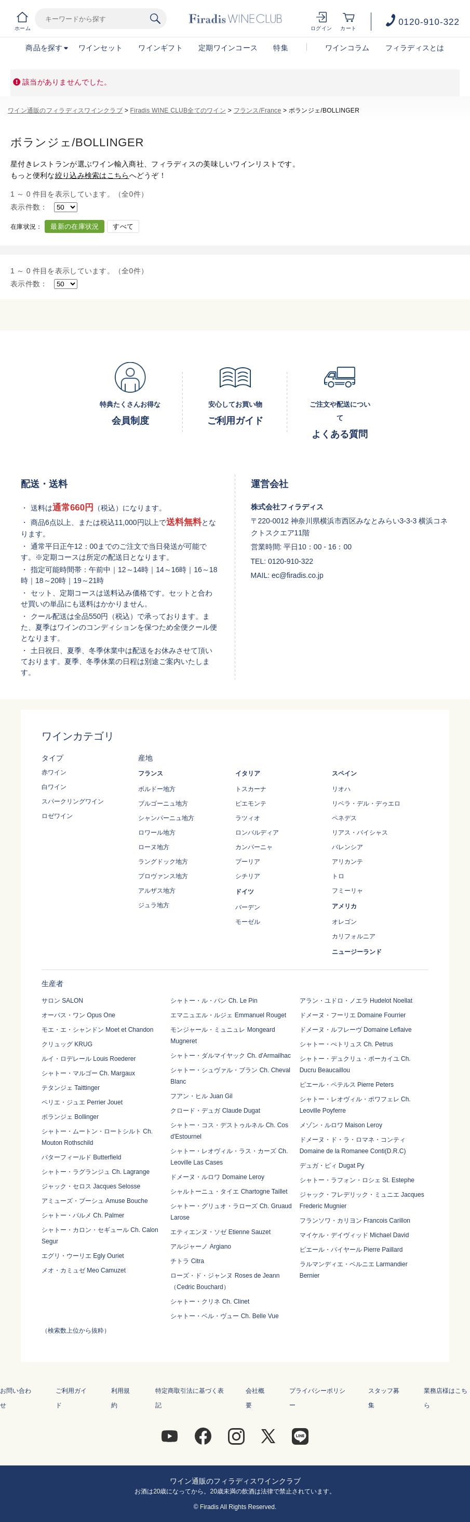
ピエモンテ (250, 803)
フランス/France (257, 110)
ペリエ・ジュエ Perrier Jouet (82, 1102)
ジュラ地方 (153, 905)
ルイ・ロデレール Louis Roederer (89, 1058)
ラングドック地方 (163, 861)
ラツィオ (247, 818)
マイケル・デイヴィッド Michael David (354, 1235)
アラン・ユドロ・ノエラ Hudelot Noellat (356, 1000)
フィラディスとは (415, 48)
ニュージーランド (357, 952)
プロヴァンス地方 (163, 876)
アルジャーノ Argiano (200, 1246)
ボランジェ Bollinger (70, 1116)
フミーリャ (347, 890)
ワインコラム (347, 48)
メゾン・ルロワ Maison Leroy (341, 1125)
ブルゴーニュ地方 (163, 803)
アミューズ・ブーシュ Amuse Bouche (95, 1201)
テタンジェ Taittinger (71, 1087)
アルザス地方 (157, 890)
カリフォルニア (353, 936)
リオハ (341, 789)
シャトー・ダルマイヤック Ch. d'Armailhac (230, 1055)
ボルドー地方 (157, 789)
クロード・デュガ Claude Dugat (215, 1110)
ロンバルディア (257, 832)
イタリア (247, 773)
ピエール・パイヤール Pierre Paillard (351, 1249)
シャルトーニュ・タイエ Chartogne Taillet (228, 1191)
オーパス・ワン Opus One (78, 1015)
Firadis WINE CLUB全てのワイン (178, 110)
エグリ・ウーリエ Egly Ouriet (83, 1256)
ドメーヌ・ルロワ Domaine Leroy (217, 1177)
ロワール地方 (157, 832)
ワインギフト (160, 48)
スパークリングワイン (73, 801)
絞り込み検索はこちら (92, 175)
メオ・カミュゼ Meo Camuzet (84, 1270)
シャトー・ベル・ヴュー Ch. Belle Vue (224, 1316)
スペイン (344, 773)
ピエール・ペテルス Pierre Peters (347, 1084)
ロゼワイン (57, 816)
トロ (338, 876)
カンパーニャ (254, 847)
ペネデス (344, 818)
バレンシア (347, 847)
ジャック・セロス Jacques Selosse (91, 1186)
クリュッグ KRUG (67, 1044)
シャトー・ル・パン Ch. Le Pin (213, 1000)
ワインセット (100, 48)
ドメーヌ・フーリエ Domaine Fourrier (353, 1015)
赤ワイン (54, 772)
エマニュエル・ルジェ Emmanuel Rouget (228, 1015)
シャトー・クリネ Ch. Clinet (209, 1301)
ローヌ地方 (153, 847)
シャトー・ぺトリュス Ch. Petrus (346, 1044)
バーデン (247, 907)
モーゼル (247, 921)
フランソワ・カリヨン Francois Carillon (355, 1220)
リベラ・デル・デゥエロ (366, 803)
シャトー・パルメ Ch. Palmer (83, 1215)
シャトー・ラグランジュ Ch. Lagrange (96, 1171)
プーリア (247, 861)
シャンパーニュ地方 (166, 818)
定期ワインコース (228, 48)
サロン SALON (62, 1000)
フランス (150, 773)
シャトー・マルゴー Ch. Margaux (88, 1073)
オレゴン (344, 921)
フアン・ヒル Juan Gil (201, 1096)
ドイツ (244, 891)
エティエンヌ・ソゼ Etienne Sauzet (220, 1232)
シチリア (247, 876)
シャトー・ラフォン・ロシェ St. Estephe (357, 1180)
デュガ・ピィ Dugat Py (332, 1165)
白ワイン (54, 787)
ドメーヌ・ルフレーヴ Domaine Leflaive (356, 1029)
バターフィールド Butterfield (81, 1157)
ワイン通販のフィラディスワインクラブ (65, 110)
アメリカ (344, 906)
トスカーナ (250, 789)
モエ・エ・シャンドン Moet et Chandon (97, 1029)
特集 (280, 48)
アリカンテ (347, 861)
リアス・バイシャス (360, 832)
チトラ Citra (187, 1261)
